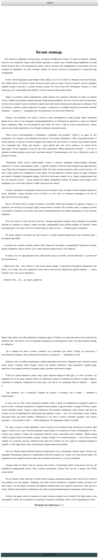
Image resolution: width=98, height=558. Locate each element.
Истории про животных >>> (49, 504)
